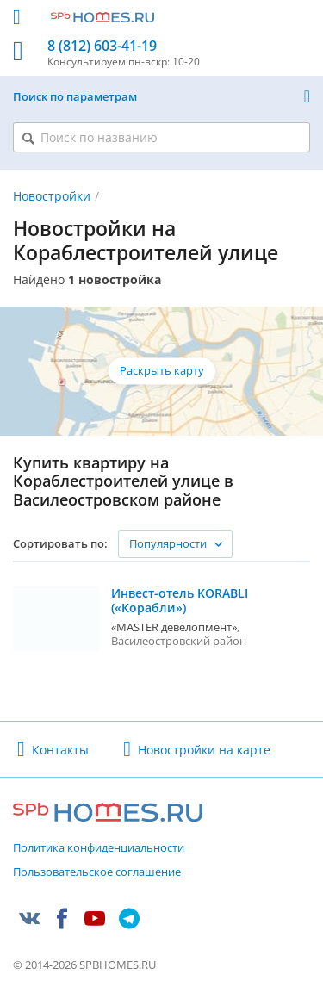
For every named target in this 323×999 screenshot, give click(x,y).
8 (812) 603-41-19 (102, 46)
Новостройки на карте (204, 749)
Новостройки (51, 196)
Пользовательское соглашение (97, 872)
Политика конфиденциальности (98, 848)
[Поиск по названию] (161, 137)
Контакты (60, 749)
